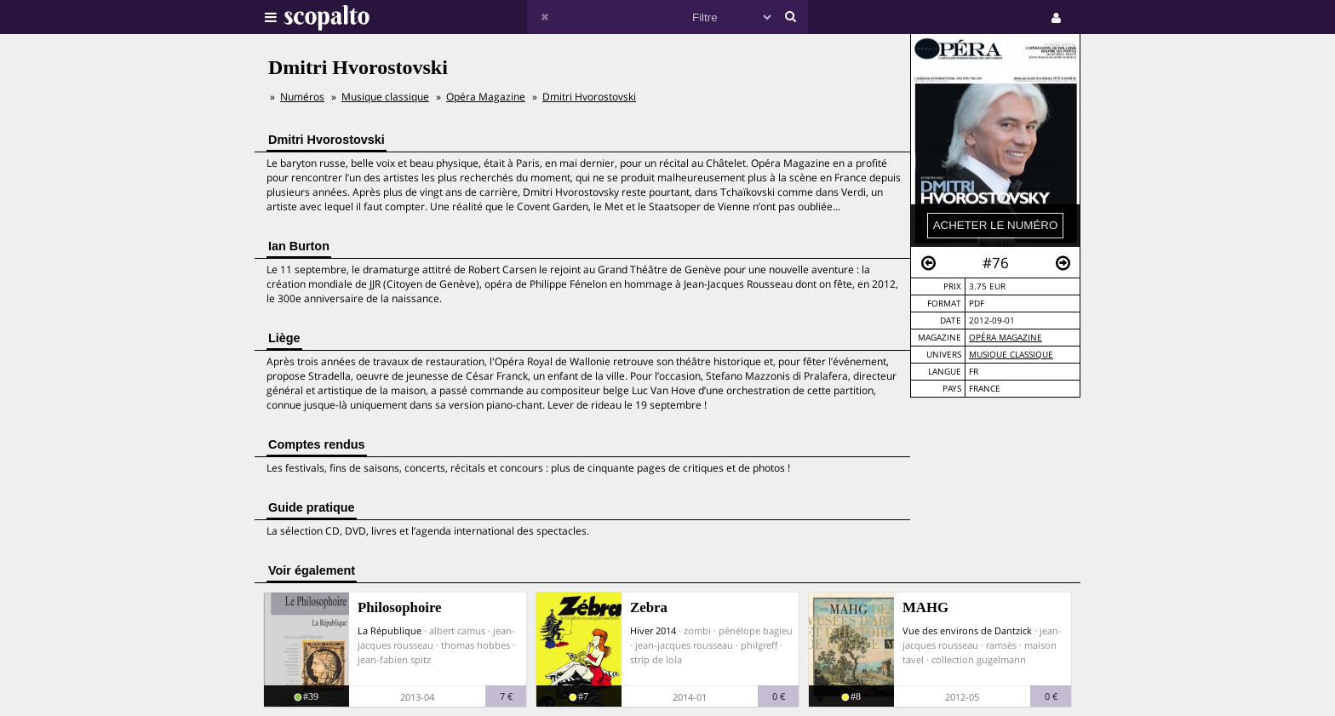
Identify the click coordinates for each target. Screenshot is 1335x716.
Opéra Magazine (1005, 337)
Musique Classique (1011, 354)
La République (389, 630)
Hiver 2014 (653, 630)
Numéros (302, 96)
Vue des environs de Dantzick (967, 630)
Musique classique (385, 96)
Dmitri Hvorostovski (589, 96)
